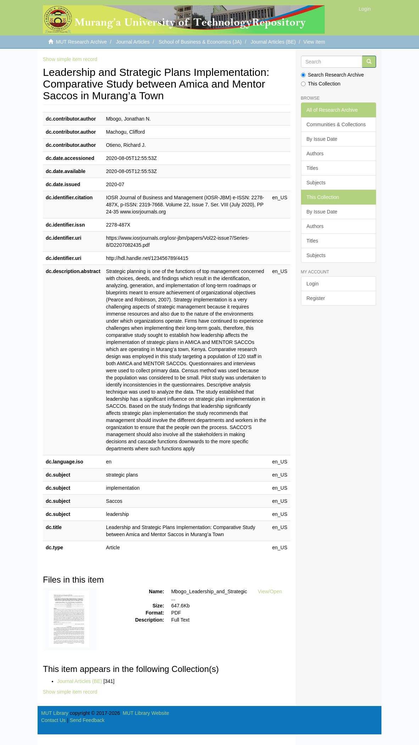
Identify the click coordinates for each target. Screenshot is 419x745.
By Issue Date (322, 139)
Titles (312, 168)
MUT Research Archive (81, 42)
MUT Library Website (146, 713)
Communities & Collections (336, 124)
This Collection (321, 84)
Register (316, 298)
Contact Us (53, 720)
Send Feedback (87, 720)
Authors (315, 153)
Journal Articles (133, 42)
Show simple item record (70, 59)
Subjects (316, 182)
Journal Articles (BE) (273, 42)
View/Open (270, 591)
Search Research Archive (332, 75)
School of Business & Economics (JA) (200, 42)
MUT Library (54, 713)
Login (313, 284)
